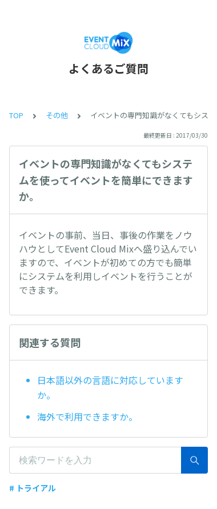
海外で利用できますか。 (87, 416)
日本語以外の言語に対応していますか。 (110, 387)
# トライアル (32, 488)
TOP (16, 115)
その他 (57, 115)
